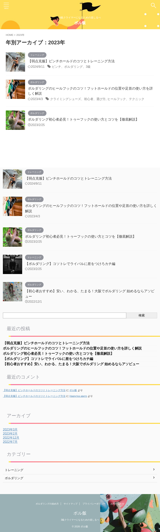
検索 (142, 315)
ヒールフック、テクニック (125, 99)
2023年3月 (10, 429)
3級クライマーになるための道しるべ (80, 519)
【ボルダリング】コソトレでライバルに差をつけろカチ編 (70, 264)
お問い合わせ (117, 503)
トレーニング (14, 470)
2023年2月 (10, 433)
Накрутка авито (78, 396)
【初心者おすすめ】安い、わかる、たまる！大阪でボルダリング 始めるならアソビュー (73, 364)
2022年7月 (10, 441)
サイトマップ (70, 503)
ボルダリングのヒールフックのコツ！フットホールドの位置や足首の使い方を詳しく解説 (72, 348)
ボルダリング (14, 478)
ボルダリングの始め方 (47, 503)
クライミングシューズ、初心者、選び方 (78, 99)
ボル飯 (80, 23)
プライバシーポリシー (94, 503)
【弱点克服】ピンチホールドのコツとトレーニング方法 (71, 61)
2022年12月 (11, 437)
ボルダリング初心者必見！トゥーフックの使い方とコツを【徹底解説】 (83, 119)
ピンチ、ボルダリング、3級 (71, 66)
